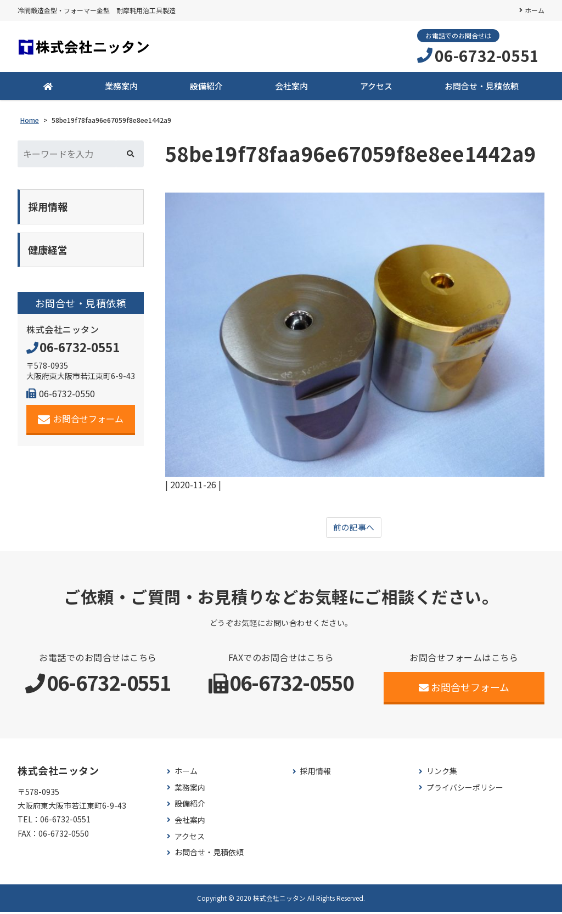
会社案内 (291, 87)
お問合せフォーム (81, 423)
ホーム (534, 10)
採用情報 (315, 774)
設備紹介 (206, 87)
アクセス (376, 87)
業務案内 (121, 87)
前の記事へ (353, 529)
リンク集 (441, 774)
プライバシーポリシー (464, 790)
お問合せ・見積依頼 (482, 87)
